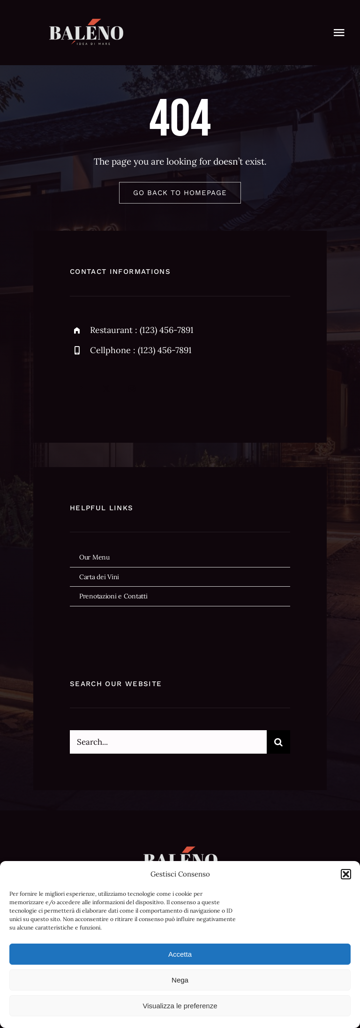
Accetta (180, 954)
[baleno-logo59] (86, 23)
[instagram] (131, 388)
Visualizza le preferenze (180, 1006)
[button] (346, 874)
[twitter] (106, 388)
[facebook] (80, 388)
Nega (180, 980)
